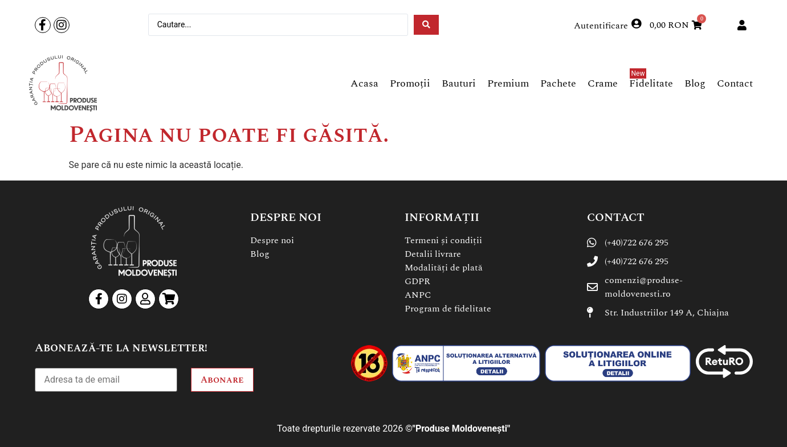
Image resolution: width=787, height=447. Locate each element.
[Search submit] (426, 25)
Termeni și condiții (443, 240)
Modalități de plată (444, 267)
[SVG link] (63, 83)
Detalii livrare (433, 254)
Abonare (222, 380)
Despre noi (272, 240)
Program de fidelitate (448, 308)
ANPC (418, 295)
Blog (260, 254)
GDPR (417, 281)
